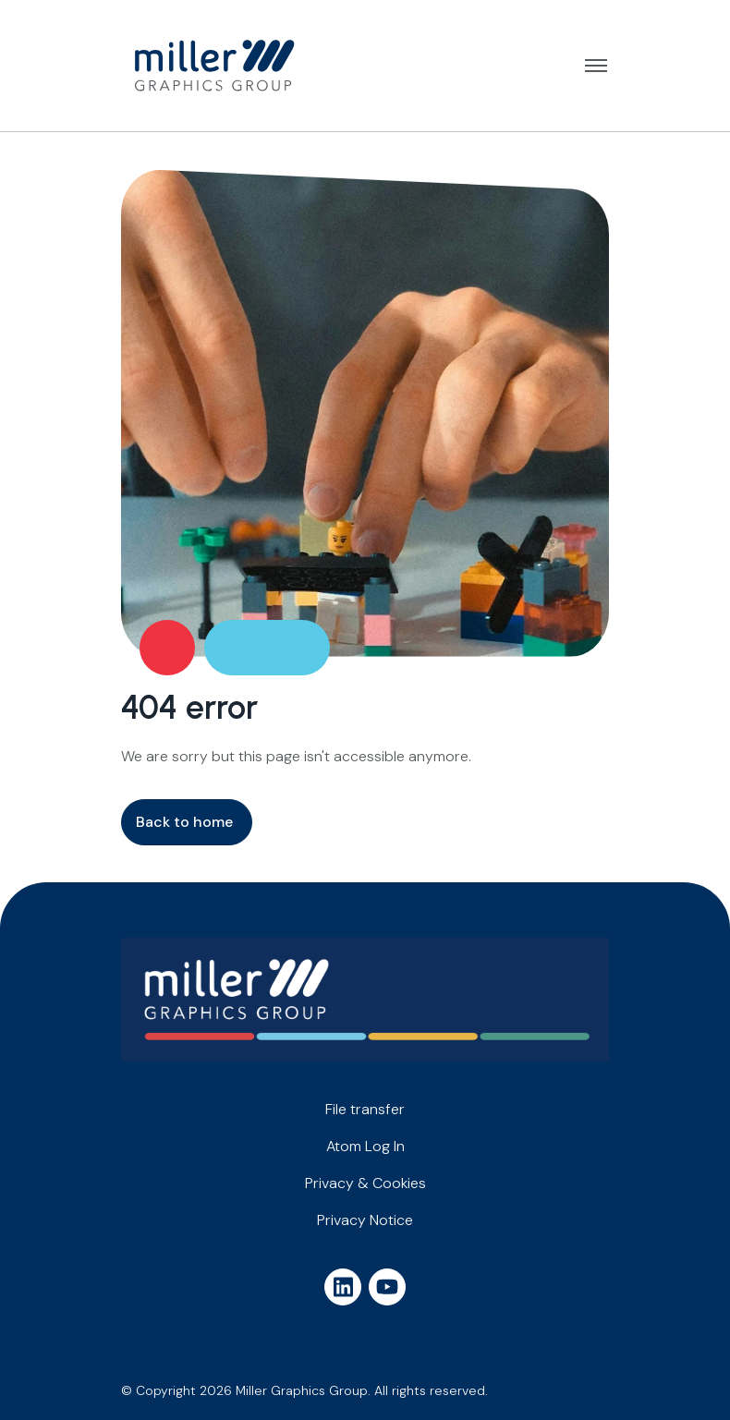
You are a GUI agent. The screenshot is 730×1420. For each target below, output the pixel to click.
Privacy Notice (365, 1220)
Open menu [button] (596, 65)
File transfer (365, 1109)
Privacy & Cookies (365, 1183)
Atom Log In (365, 1146)
